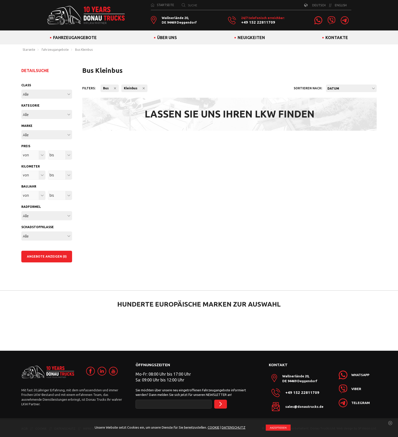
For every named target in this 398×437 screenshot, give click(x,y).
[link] (318, 20)
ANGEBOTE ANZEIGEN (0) (47, 256)
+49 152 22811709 (258, 22)
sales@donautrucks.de (304, 406)
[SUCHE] (183, 5)
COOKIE (213, 427)
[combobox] (351, 88)
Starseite (29, 49)
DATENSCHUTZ (233, 427)
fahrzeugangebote (55, 49)
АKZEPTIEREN (278, 427)
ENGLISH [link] (341, 5)
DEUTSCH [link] (319, 5)
